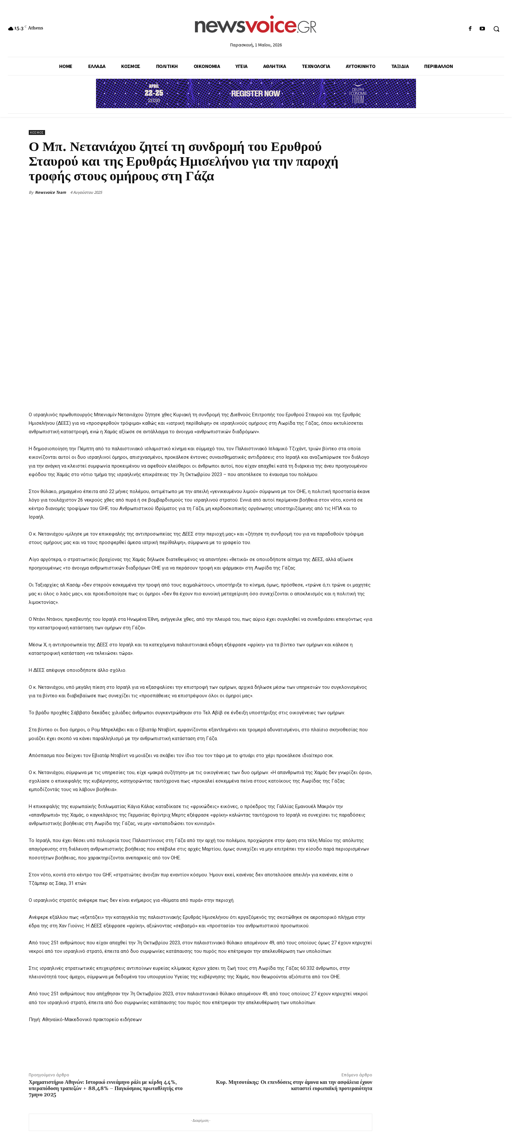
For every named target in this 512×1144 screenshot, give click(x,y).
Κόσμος (37, 132)
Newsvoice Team (50, 192)
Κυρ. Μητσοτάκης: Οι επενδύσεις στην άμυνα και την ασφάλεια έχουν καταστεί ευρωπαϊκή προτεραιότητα (294, 1085)
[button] (496, 29)
